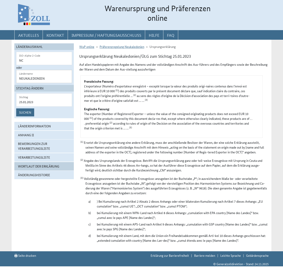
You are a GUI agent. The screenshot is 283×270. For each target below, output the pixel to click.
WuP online (86, 46)
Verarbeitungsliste (34, 157)
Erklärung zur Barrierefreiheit (170, 255)
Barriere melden (204, 255)
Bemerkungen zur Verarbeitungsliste (34, 146)
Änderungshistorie (34, 175)
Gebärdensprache (257, 255)
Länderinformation (34, 126)
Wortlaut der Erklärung (38, 166)
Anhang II (26, 135)
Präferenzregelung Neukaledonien (122, 46)
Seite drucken (25, 255)
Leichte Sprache (230, 255)
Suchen (25, 112)
